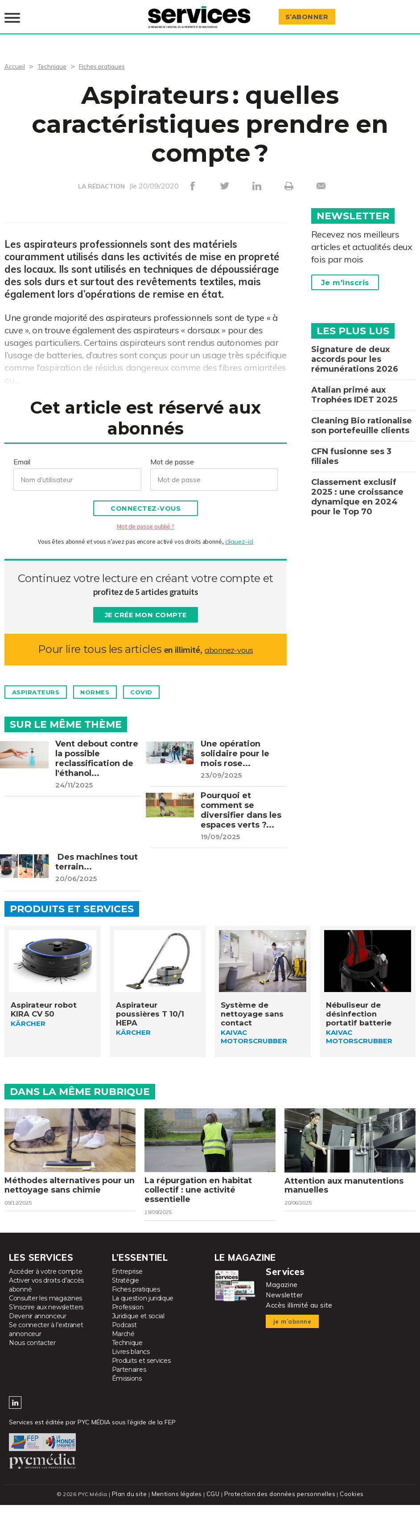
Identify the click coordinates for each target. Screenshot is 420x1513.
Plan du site (133, 1503)
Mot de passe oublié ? (145, 515)
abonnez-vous (229, 638)
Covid (168, 681)
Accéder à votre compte (45, 1280)
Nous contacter (32, 1352)
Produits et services (141, 1369)
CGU (214, 1503)
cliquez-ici (239, 530)
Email (21, 451)
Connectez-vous (145, 498)
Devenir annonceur (37, 1325)
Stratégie (125, 1289)
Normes (112, 681)
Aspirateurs (41, 681)
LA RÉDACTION (101, 175)
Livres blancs (131, 1361)
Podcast (124, 1334)
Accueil (15, 55)
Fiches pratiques (111, 55)
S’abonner (311, 12)
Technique (56, 55)
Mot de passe (172, 451)
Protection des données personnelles (278, 1503)
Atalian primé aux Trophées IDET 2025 (354, 384)
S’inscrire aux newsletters (46, 1316)
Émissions (127, 1387)
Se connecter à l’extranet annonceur (46, 1338)
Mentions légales (179, 1503)
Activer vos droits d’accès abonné (46, 1293)
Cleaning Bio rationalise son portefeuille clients (361, 415)
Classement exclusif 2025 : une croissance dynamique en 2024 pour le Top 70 (357, 486)
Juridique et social (138, 1325)
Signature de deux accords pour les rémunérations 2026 (354, 348)
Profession (128, 1316)
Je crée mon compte (145, 604)
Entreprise (127, 1280)
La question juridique (143, 1307)
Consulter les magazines (45, 1307)
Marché (123, 1343)
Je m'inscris (345, 272)
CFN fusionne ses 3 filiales (351, 445)
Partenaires (129, 1378)
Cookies (347, 1503)
